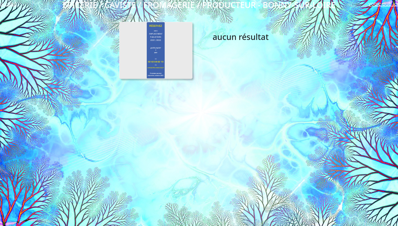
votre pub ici (383, 3)
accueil (8, 3)
